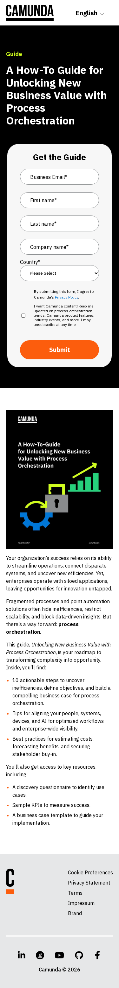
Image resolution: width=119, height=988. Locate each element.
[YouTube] (59, 955)
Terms (75, 893)
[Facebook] (97, 955)
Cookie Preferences (90, 872)
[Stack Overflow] (40, 955)
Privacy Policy (66, 297)
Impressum (81, 903)
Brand (75, 913)
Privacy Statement (89, 882)
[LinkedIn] (21, 955)
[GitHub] (79, 955)
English (86, 13)
